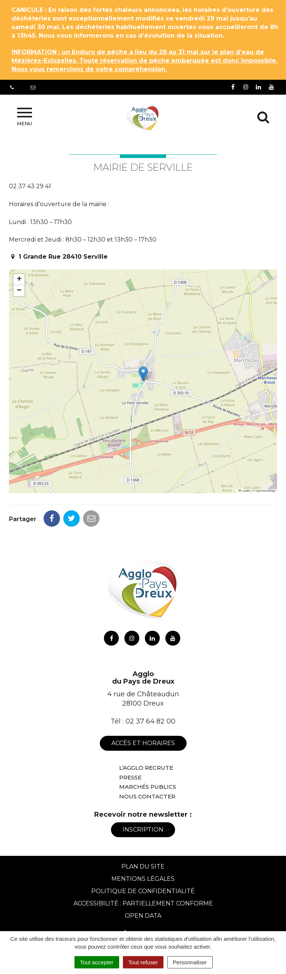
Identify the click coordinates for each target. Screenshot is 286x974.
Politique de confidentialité (143, 891)
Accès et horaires (143, 743)
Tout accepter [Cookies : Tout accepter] (97, 962)
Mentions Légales (143, 878)
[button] (143, 373)
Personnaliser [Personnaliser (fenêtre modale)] (190, 962)
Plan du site (143, 866)
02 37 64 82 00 (150, 721)
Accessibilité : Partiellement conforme (143, 903)
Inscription (143, 829)
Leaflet (244, 490)
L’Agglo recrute (146, 767)
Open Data (143, 915)
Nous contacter (147, 796)
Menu (24, 117)
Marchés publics (147, 786)
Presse (130, 777)
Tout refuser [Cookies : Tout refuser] (143, 962)
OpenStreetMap (265, 490)
